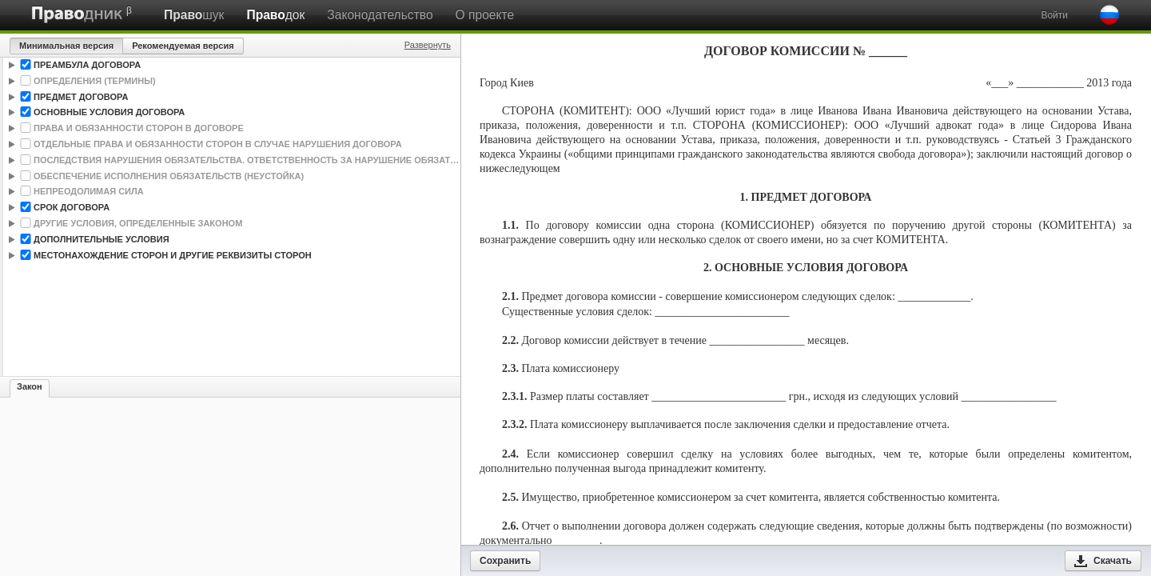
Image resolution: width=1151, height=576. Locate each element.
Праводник (77, 14)
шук (194, 15)
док (275, 15)
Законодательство (379, 15)
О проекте (485, 15)
